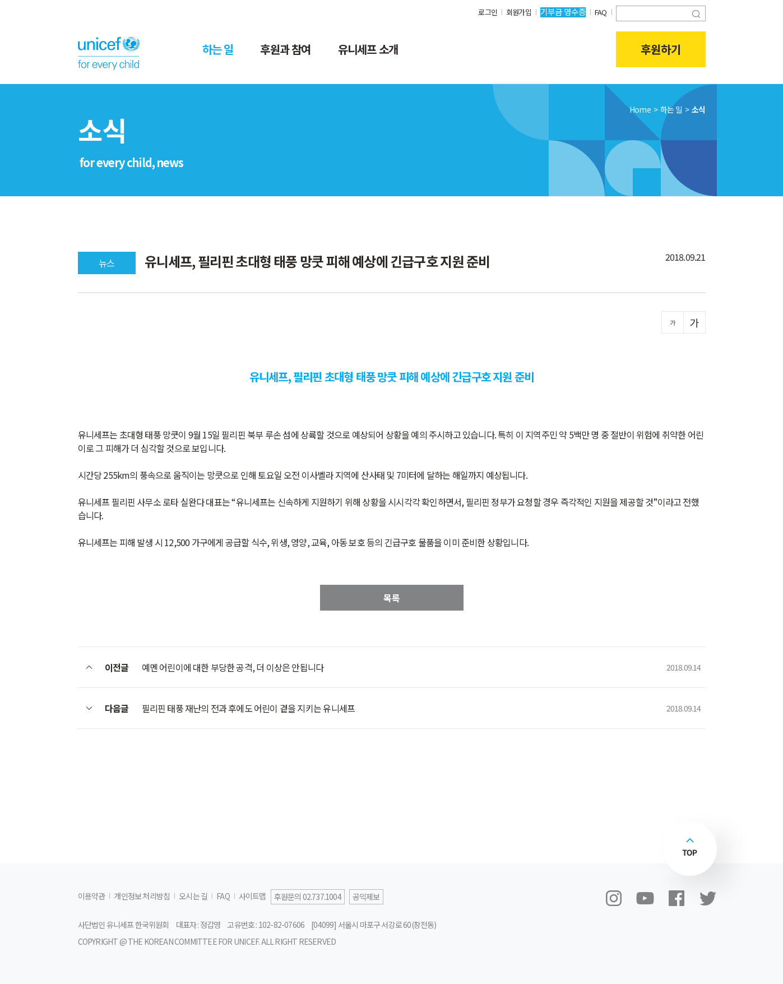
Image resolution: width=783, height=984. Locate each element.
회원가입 (516, 11)
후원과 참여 (285, 49)
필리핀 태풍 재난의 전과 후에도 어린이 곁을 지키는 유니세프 (248, 708)
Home (640, 109)
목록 (392, 597)
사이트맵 (252, 896)
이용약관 (91, 896)
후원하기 (661, 49)
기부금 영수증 (561, 11)
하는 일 (218, 49)
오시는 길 (193, 896)
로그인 (482, 11)
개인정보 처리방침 (142, 896)
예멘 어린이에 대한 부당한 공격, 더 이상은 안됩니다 (233, 667)
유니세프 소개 (368, 49)
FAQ (600, 11)
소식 (698, 109)
